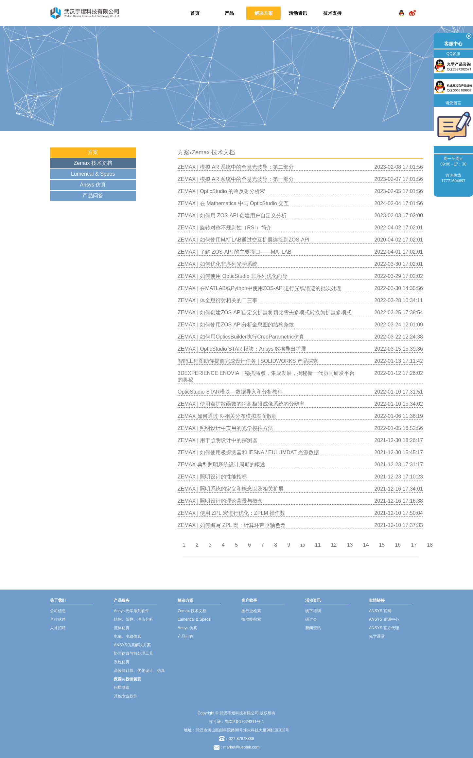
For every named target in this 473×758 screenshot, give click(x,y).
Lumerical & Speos (93, 174)
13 (350, 545)
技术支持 (332, 13)
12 (334, 545)
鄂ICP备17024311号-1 (244, 721)
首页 (195, 13)
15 (382, 545)
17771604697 (453, 181)
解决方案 (263, 13)
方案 (93, 152)
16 (398, 545)
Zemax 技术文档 (93, 163)
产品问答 (92, 195)
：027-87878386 (236, 738)
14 (366, 545)
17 (414, 545)
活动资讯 (298, 13)
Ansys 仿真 (93, 184)
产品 (229, 13)
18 (430, 545)
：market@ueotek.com (239, 747)
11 (318, 545)
